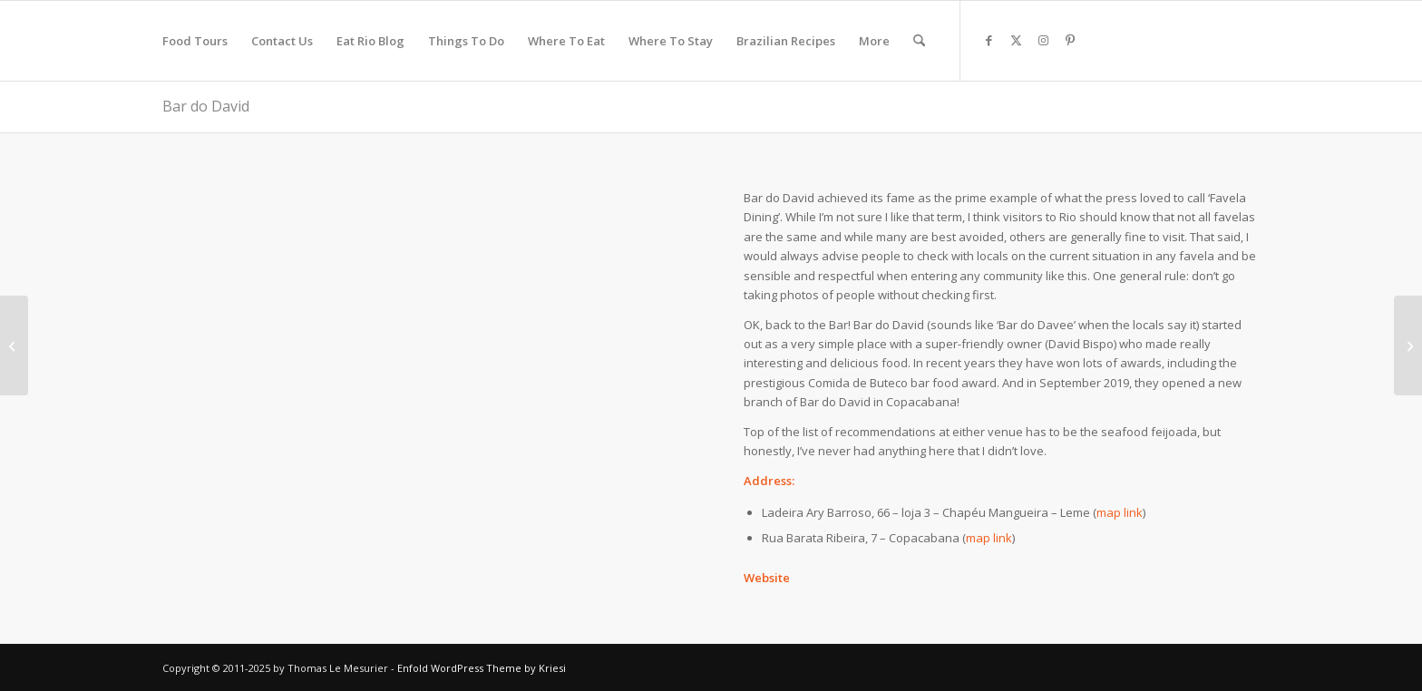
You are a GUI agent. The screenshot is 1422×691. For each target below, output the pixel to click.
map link (1119, 512)
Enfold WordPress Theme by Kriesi (481, 668)
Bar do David (205, 106)
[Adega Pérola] (1408, 345)
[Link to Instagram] (1043, 40)
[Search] (919, 41)
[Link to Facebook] (988, 40)
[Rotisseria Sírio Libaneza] (14, 345)
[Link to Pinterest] (1070, 40)
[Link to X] (1015, 40)
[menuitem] (195, 41)
